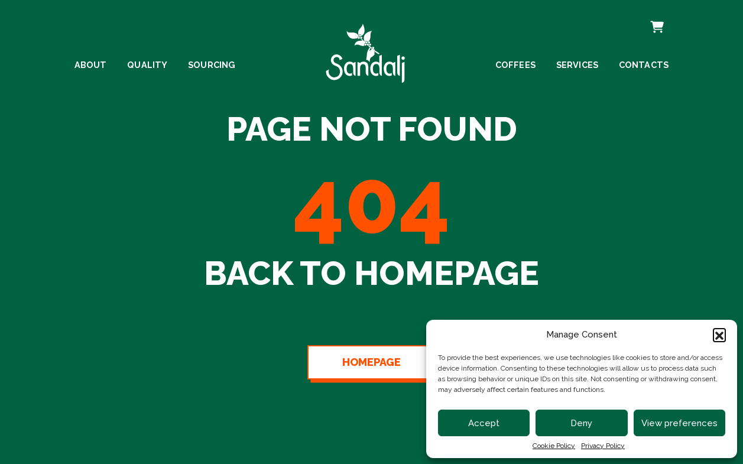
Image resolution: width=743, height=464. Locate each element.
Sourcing (212, 65)
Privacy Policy (603, 446)
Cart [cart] (656, 19)
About (90, 65)
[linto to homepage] (365, 49)
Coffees (515, 65)
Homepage (371, 362)
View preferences (679, 423)
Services (577, 65)
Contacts (644, 65)
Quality (147, 65)
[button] (719, 334)
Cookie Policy (554, 446)
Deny (581, 423)
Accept (483, 423)
